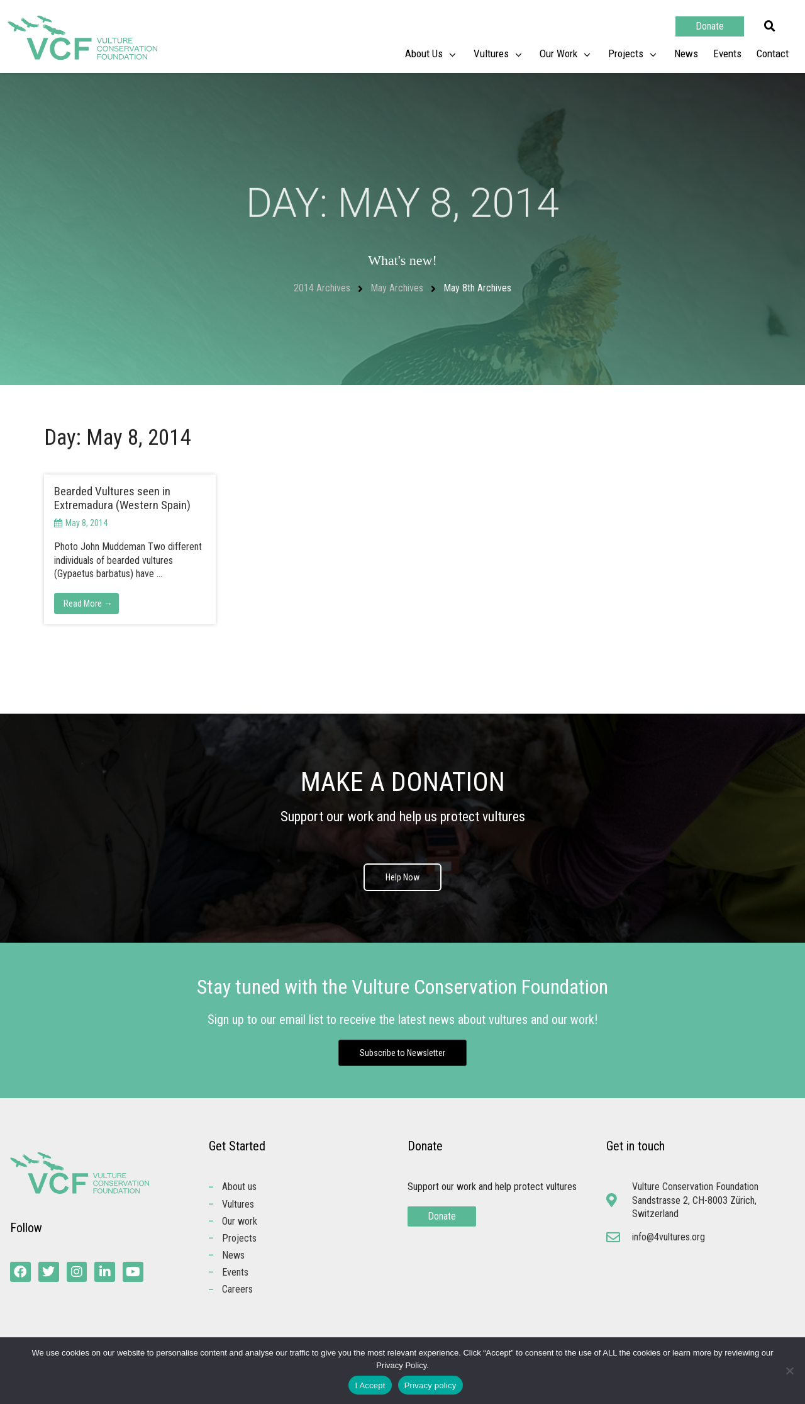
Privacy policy (430, 1385)
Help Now (402, 877)
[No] (789, 1370)
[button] (770, 26)
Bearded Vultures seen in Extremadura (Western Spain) (122, 498)
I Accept (370, 1385)
